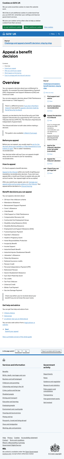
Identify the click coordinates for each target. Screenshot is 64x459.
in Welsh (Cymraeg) (30, 133)
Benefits (5, 371)
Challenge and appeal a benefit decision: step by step (28, 43)
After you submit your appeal (13, 70)
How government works (51, 399)
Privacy (10, 438)
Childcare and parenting (11, 383)
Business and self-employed (12, 379)
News (45, 378)
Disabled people (8, 394)
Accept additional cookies (12, 27)
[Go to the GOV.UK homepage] (9, 33)
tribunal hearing (26, 186)
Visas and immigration (10, 424)
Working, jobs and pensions (12, 428)
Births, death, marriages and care (14, 375)
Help (4, 438)
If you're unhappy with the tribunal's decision (17, 75)
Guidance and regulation (51, 382)
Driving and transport (10, 398)
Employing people (9, 405)
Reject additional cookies (33, 27)
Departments (48, 374)
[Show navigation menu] (52, 33)
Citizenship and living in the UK (13, 387)
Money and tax (8, 417)
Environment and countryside (13, 409)
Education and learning (10, 402)
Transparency (48, 395)
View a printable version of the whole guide (17, 337)
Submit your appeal (10, 68)
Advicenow (8, 316)
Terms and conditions (17, 440)
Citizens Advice (9, 313)
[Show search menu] (58, 33)
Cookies (17, 438)
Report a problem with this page (51, 351)
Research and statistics (51, 385)
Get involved (47, 402)
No (27, 351)
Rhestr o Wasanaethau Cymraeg (14, 443)
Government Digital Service (12, 445)
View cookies (48, 27)
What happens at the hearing (13, 73)
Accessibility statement (29, 438)
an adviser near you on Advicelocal (16, 319)
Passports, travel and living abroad (14, 420)
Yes (19, 351)
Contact (5, 440)
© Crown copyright (54, 454)
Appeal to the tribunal (10, 172)
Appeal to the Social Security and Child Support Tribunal (53, 137)
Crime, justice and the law (11, 390)
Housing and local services (12, 413)
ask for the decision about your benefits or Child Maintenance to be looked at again (22, 146)
